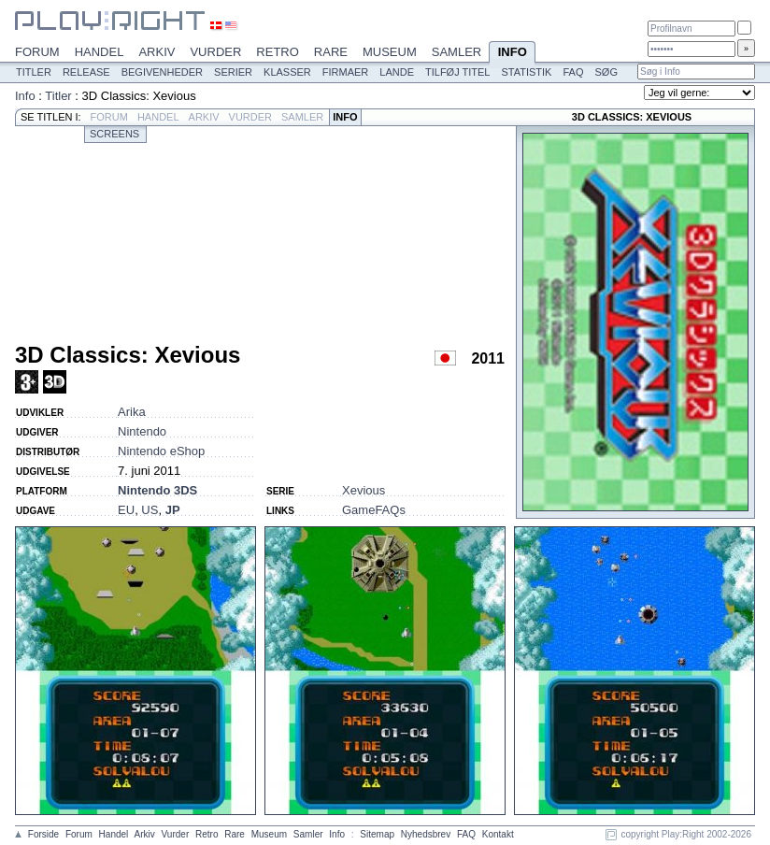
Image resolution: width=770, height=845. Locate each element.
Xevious (363, 490)
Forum (37, 52)
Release (86, 72)
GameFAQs (374, 510)
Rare (331, 52)
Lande (396, 72)
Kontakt (498, 834)
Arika (132, 412)
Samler (456, 52)
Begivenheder (162, 72)
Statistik (526, 72)
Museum (390, 52)
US (149, 510)
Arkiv (156, 52)
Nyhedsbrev (425, 834)
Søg (605, 72)
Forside (43, 834)
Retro (277, 52)
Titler (33, 72)
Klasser (287, 72)
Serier (233, 72)
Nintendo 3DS (157, 490)
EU (126, 510)
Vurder (215, 52)
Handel (99, 52)
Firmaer (345, 72)
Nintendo (142, 431)
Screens (114, 133)
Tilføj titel (457, 72)
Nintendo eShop (161, 451)
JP (172, 510)
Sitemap (377, 834)
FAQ (573, 72)
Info (512, 53)
